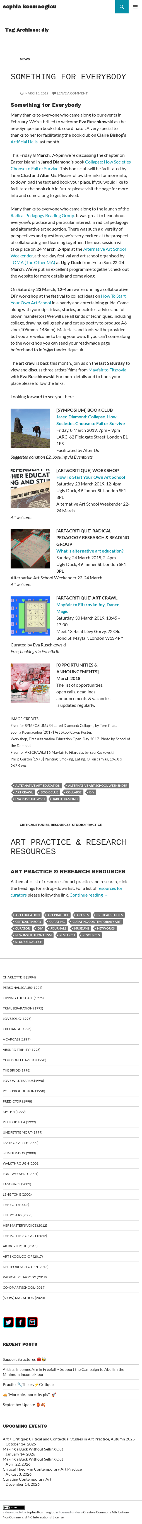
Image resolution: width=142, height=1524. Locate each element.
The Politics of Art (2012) (25, 1236)
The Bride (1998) (16, 1070)
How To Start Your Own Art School (90, 477)
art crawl (24, 792)
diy (91, 792)
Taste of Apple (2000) (20, 1143)
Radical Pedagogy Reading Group (42, 215)
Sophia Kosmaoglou (41, 1512)
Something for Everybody (68, 77)
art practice (58, 915)
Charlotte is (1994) (19, 977)
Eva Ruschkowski (30, 799)
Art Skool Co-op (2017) (23, 1256)
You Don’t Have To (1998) (24, 1060)
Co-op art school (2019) (24, 1287)
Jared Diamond (65, 799)
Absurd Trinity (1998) (21, 1049)
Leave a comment (72, 93)
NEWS (25, 59)
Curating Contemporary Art (27, 1479)
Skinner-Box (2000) (19, 1153)
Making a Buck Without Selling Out (33, 1449)
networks (106, 928)
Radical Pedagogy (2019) (25, 1277)
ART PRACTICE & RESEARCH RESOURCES (68, 847)
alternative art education (37, 785)
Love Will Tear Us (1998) (23, 1081)
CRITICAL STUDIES (34, 825)
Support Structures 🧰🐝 (24, 1359)
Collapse (73, 792)
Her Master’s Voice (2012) (25, 1225)
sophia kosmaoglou (29, 7)
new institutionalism (33, 935)
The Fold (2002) (16, 1205)
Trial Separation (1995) (23, 1008)
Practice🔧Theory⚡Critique (28, 1384)
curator (22, 928)
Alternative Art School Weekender (97, 785)
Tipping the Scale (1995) (23, 998)
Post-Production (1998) (24, 1091)
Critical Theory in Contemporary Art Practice (42, 1469)
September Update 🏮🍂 (24, 1404)
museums (81, 928)
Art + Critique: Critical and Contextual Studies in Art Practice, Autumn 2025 (69, 1439)
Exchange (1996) (17, 1029)
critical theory (28, 921)
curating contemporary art (97, 921)
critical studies (110, 915)
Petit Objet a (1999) (19, 1122)
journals (58, 928)
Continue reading (88, 894)
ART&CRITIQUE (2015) (20, 1246)
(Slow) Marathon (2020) (24, 1298)
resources (91, 935)
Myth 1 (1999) (14, 1112)
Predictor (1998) (17, 1101)
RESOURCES (61, 825)
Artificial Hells (24, 141)
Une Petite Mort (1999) (22, 1132)
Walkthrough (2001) (21, 1163)
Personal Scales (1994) (22, 987)
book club (49, 792)
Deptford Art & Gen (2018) (26, 1267)
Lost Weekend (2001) (20, 1174)
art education (27, 915)
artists (82, 915)
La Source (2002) (17, 1184)
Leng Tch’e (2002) (17, 1194)
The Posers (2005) (18, 1215)
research (67, 935)
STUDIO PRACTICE (87, 825)
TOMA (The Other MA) (33, 262)
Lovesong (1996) (17, 1018)
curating (57, 921)
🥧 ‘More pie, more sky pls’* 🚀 (29, 1394)
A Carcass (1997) (17, 1039)
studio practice (28, 942)
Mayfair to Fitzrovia (107, 369)
